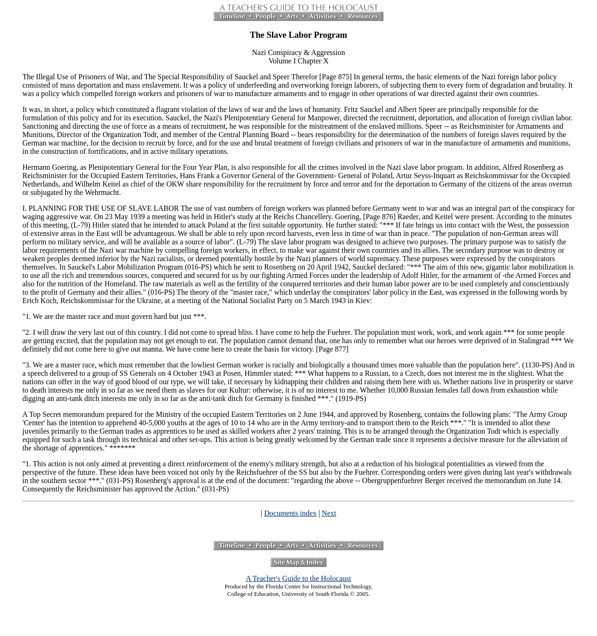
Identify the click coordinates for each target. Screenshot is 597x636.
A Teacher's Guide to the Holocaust (298, 578)
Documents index (290, 513)
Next (329, 513)
